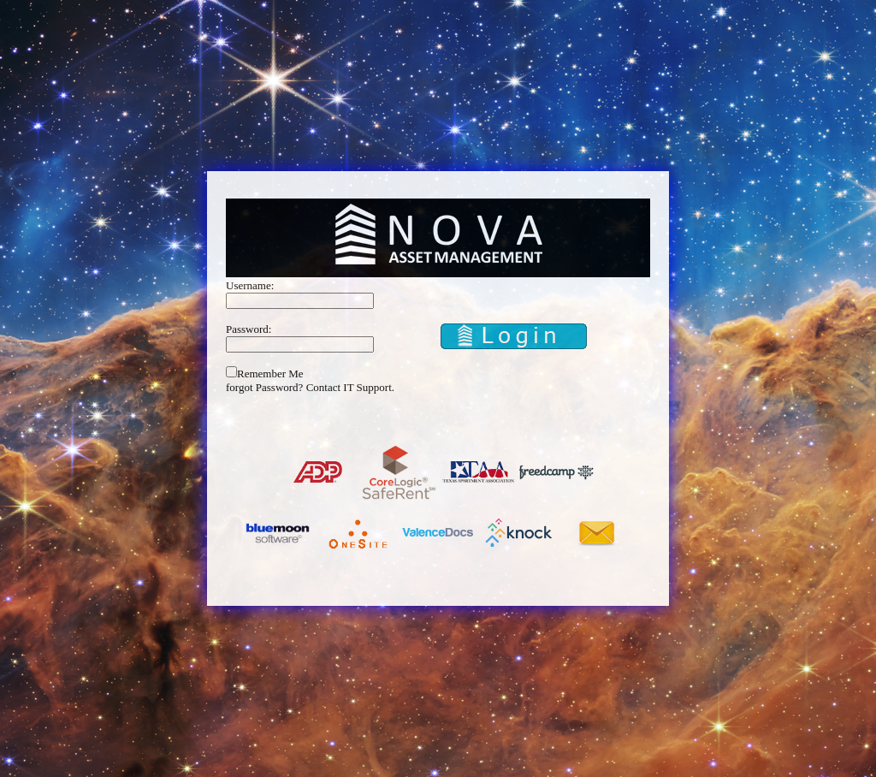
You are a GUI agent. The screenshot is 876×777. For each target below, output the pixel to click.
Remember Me (270, 373)
